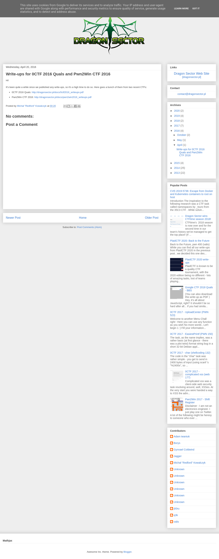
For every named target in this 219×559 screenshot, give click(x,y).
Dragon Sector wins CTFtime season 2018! (198, 217)
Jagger (178, 456)
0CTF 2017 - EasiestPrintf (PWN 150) (191, 333)
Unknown (179, 469)
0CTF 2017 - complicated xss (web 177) (197, 374)
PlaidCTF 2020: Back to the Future (190, 240)
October (182, 134)
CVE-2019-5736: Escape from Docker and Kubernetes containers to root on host (191, 194)
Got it (196, 8)
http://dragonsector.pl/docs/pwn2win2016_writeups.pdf (62, 97)
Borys (177, 443)
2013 (177, 172)
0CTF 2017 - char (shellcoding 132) (190, 352)
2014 (177, 167)
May (179, 140)
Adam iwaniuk (182, 436)
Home (83, 217)
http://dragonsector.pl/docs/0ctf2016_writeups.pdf (57, 92)
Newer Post (13, 217)
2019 (177, 115)
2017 (177, 125)
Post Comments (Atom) (89, 227)
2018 (177, 120)
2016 (177, 130)
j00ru (176, 508)
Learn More (181, 8)
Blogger (127, 551)
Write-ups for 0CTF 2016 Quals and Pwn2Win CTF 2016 (190, 152)
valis (176, 521)
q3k (176, 515)
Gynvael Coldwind (184, 449)
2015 (177, 163)
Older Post (151, 217)
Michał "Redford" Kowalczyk (189, 462)
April (180, 144)
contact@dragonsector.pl (191, 93)
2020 (177, 110)
